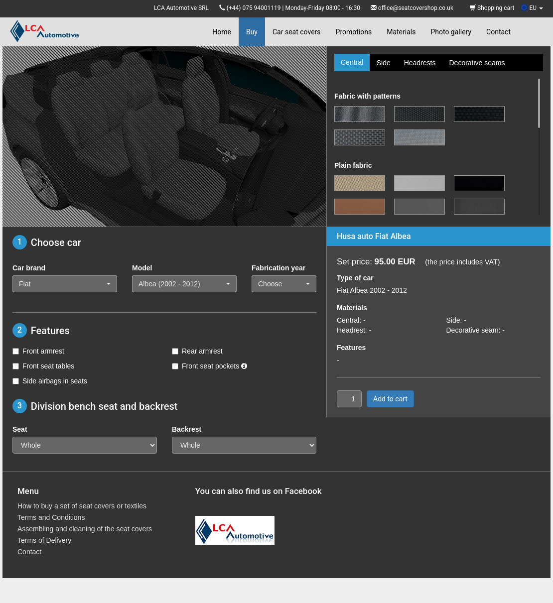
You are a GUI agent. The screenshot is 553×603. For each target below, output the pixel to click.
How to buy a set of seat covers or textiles (81, 506)
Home (221, 32)
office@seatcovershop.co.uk (415, 7)
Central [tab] (352, 62)
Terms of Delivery (44, 540)
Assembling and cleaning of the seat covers (84, 529)
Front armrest (38, 351)
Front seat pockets (209, 366)
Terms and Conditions (51, 517)
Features (351, 348)
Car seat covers (297, 32)
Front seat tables (43, 366)
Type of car (355, 278)
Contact (498, 32)
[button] (64, 283)
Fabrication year (278, 268)
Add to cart (390, 399)
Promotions (354, 32)
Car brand (28, 268)
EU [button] (532, 7)
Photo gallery (450, 32)
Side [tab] (384, 63)
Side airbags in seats (49, 381)
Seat (19, 429)
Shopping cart (492, 7)
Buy (252, 32)
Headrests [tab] (420, 63)
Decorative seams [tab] (477, 63)
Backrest (186, 429)
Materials (401, 32)
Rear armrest (197, 351)
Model (142, 268)
